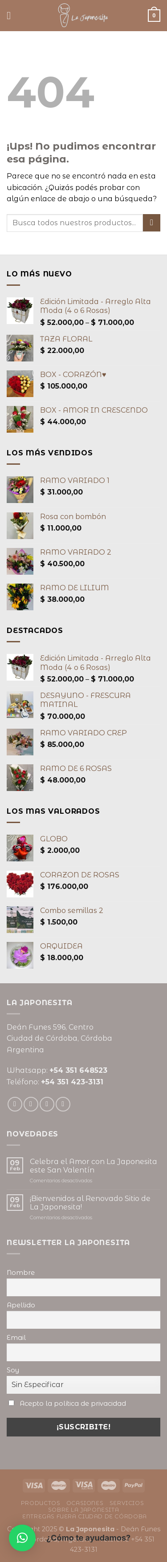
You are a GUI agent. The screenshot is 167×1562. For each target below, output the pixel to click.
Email (16, 1338)
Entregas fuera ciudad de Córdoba (84, 1516)
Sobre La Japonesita (83, 1509)
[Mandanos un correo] (47, 1104)
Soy (13, 1370)
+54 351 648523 (78, 1070)
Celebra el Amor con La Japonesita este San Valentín (93, 1165)
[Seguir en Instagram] (31, 1104)
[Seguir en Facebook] (15, 1104)
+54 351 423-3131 (72, 1082)
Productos (41, 1503)
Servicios (127, 1503)
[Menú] (12, 15)
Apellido (21, 1305)
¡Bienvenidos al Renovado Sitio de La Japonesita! (90, 1202)
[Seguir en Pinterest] (63, 1104)
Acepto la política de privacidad (73, 1404)
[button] (22, 1538)
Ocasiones (85, 1503)
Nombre (21, 1273)
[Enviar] (151, 222)
